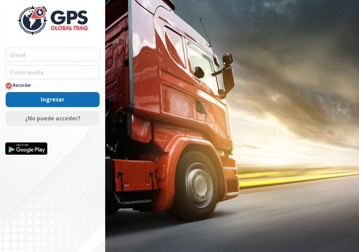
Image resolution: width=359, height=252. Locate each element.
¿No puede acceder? (53, 118)
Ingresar (53, 99)
